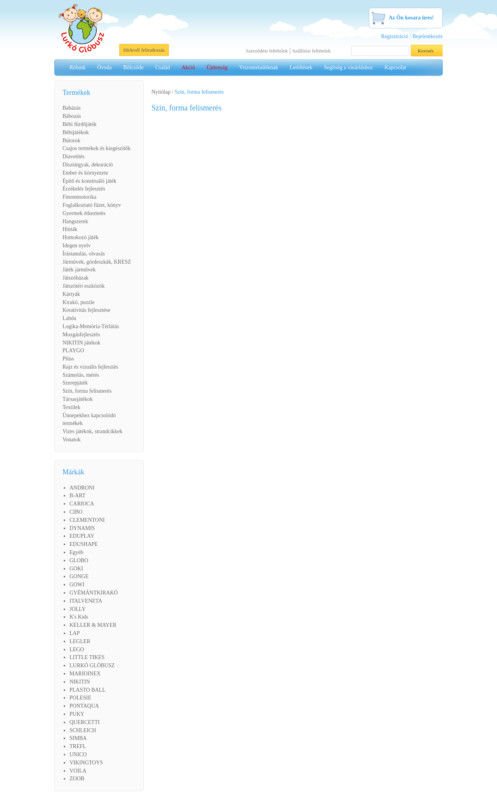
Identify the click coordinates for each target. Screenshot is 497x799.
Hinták (70, 229)
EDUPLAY (82, 536)
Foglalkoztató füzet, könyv (92, 205)
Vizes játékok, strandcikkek (92, 431)
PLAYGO (73, 350)
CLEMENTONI (87, 520)
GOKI (76, 569)
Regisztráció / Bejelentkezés (412, 36)
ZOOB (77, 779)
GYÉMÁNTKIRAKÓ (94, 593)
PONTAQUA (84, 706)
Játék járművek (79, 270)
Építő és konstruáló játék (89, 181)
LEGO (77, 649)
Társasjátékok (78, 399)
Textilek (71, 407)
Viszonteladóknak (258, 67)
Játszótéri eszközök (83, 286)
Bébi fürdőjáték (79, 124)
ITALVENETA (86, 601)
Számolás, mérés (81, 375)
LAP (75, 633)
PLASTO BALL (88, 690)
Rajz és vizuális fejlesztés (90, 367)
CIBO (76, 512)
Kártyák (71, 294)
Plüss (68, 359)
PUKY (77, 714)
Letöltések (301, 67)
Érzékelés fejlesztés (84, 189)
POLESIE (80, 698)
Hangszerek (75, 221)
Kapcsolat (395, 67)
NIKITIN (80, 682)
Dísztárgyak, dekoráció (88, 165)
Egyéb (76, 552)
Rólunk (77, 67)
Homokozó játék (81, 237)
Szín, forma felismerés (87, 391)
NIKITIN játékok (82, 343)
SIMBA (78, 738)
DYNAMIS (82, 528)
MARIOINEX (85, 674)
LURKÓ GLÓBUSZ (92, 665)
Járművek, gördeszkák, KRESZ (97, 262)
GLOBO (79, 560)
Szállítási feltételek (311, 51)
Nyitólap (160, 92)
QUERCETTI (85, 722)
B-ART (77, 495)
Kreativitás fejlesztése (86, 310)
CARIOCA (82, 504)
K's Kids (79, 617)
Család (162, 67)
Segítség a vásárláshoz (348, 67)
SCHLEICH (83, 730)
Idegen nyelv (77, 245)
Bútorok (71, 140)
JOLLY (77, 609)
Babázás (72, 108)
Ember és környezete (85, 173)
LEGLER (80, 641)
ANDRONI (82, 488)
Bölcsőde (133, 67)
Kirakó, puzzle (78, 302)
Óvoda (104, 67)
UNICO (78, 754)
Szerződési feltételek (267, 51)
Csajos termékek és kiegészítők (96, 148)
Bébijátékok (76, 132)
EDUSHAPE (84, 544)
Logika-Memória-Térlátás (91, 326)
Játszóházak (76, 278)
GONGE (79, 576)
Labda (69, 318)
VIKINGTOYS (86, 763)
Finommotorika (79, 197)
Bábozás (72, 116)
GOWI (77, 584)
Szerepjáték (75, 383)
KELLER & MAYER (93, 625)
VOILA (78, 771)
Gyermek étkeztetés (84, 213)
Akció (188, 67)
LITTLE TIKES (87, 657)
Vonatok (71, 439)
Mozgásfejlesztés (81, 334)
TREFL (78, 746)
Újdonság (217, 67)
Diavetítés (74, 156)
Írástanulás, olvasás (84, 254)
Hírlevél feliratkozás (144, 50)
